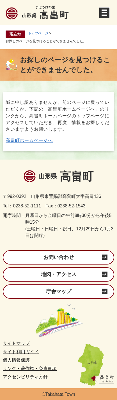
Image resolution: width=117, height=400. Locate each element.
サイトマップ (16, 343)
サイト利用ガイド (21, 351)
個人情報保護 (16, 360)
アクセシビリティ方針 (25, 377)
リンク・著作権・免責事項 (30, 368)
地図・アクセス (58, 274)
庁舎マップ (58, 291)
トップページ (38, 33)
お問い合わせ (58, 257)
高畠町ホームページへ (29, 140)
